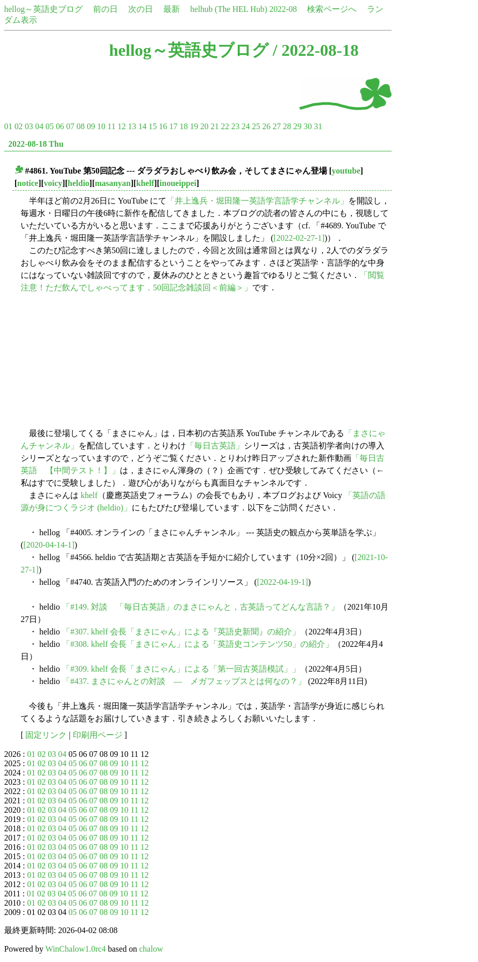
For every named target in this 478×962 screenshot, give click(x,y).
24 (245, 126)
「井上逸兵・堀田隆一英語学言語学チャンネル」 (257, 200)
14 (142, 126)
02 (18, 126)
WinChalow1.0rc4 (75, 948)
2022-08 (283, 9)
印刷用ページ (97, 735)
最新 (171, 9)
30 (307, 126)
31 (318, 126)
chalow (151, 948)
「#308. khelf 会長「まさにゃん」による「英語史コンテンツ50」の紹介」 (197, 644)
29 (297, 126)
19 (194, 126)
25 (256, 126)
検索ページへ (332, 9)
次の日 (140, 9)
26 (266, 126)
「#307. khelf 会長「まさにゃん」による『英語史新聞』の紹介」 (181, 631)
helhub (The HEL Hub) (228, 9)
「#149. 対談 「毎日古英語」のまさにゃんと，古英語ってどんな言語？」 (200, 606)
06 (60, 126)
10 (101, 126)
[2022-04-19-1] (282, 582)
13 (132, 126)
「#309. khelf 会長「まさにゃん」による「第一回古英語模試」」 (181, 668)
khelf (145, 183)
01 (8, 126)
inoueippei (178, 183)
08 (80, 126)
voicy (53, 183)
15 (152, 126)
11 (111, 126)
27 (276, 126)
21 (214, 126)
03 (29, 126)
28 (287, 126)
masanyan (113, 183)
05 (49, 126)
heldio (78, 183)
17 (173, 126)
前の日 (105, 9)
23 (235, 126)
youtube (346, 170)
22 (225, 126)
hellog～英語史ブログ (43, 9)
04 (39, 126)
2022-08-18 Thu (36, 143)
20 (204, 126)
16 (163, 126)
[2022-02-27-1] (299, 238)
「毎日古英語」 (215, 445)
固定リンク (46, 735)
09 (91, 126)
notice (27, 183)
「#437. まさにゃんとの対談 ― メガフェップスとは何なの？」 (184, 681)
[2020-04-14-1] (48, 544)
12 (121, 126)
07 (70, 126)
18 (183, 126)
